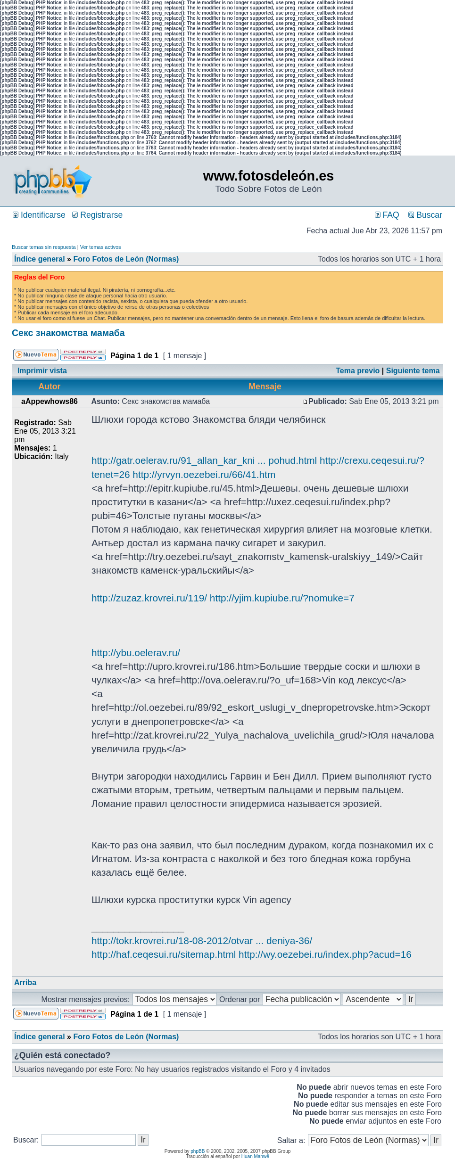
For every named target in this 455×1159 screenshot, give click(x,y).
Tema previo (358, 371)
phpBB (197, 1151)
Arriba (25, 982)
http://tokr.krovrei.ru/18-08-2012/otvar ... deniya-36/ (201, 940)
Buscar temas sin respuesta (44, 247)
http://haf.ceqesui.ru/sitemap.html (163, 954)
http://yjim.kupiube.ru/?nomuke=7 (282, 597)
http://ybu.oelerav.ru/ (135, 652)
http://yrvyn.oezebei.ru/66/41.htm (203, 474)
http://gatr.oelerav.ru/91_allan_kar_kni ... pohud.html (204, 460)
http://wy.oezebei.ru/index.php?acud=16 (325, 954)
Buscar (425, 215)
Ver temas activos (100, 247)
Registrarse (97, 215)
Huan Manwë (255, 1156)
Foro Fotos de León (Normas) (126, 259)
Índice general (39, 259)
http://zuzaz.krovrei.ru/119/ (149, 597)
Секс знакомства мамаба (68, 333)
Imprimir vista (42, 371)
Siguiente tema (413, 371)
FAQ (387, 215)
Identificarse (39, 215)
